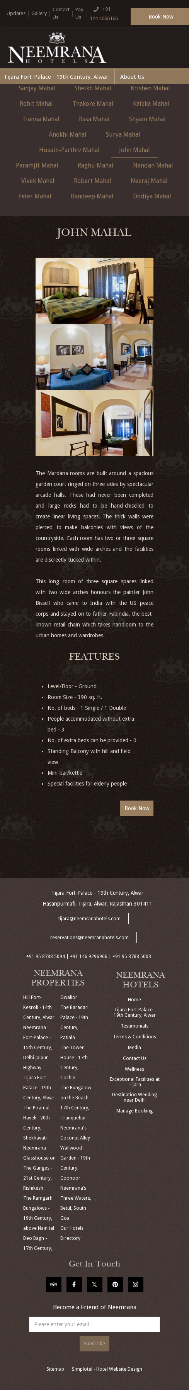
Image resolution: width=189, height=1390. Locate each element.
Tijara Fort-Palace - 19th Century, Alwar (56, 76)
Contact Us (61, 13)
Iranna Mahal (41, 119)
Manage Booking (134, 1111)
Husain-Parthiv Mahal (69, 150)
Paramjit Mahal (37, 165)
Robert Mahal (92, 181)
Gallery (39, 13)
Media (134, 1047)
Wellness (134, 1069)
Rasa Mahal (94, 119)
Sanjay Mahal (37, 88)
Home (134, 999)
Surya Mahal (123, 134)
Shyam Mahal (147, 119)
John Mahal (134, 150)
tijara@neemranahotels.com (89, 918)
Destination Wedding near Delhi (134, 1097)
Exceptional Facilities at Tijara (135, 1082)
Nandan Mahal (153, 165)
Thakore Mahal (93, 103)
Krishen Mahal (150, 88)
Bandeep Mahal (92, 196)
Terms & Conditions (134, 1037)
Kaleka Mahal (151, 103)
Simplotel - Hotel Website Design (107, 1369)
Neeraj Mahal (149, 181)
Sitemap (55, 1369)
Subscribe (94, 1343)
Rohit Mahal (36, 103)
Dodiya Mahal (152, 196)
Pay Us (79, 13)
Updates (16, 13)
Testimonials (134, 1026)
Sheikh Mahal (93, 88)
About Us (132, 76)
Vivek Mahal (37, 181)
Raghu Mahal (96, 165)
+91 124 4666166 (104, 13)
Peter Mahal (34, 196)
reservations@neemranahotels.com (89, 937)
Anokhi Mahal (68, 134)
